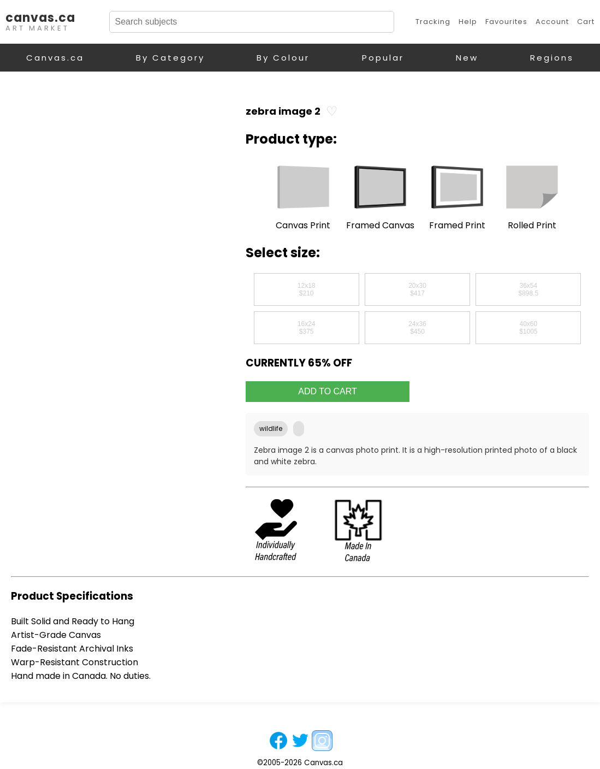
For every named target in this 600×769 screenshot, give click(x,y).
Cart (586, 21)
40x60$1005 (528, 327)
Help (468, 21)
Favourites (506, 21)
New (467, 57)
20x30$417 (417, 289)
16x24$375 (307, 327)
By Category (170, 57)
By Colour (283, 57)
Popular (383, 57)
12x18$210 (307, 289)
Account (552, 21)
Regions (552, 57)
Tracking (432, 21)
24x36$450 (417, 327)
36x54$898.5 (528, 289)
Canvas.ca (55, 57)
